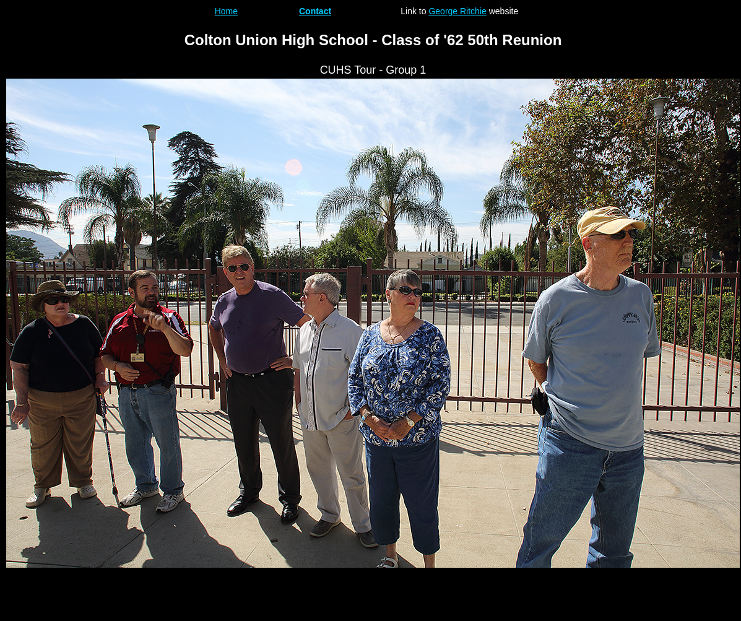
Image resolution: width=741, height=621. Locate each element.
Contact (315, 11)
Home (226, 11)
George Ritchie (457, 11)
